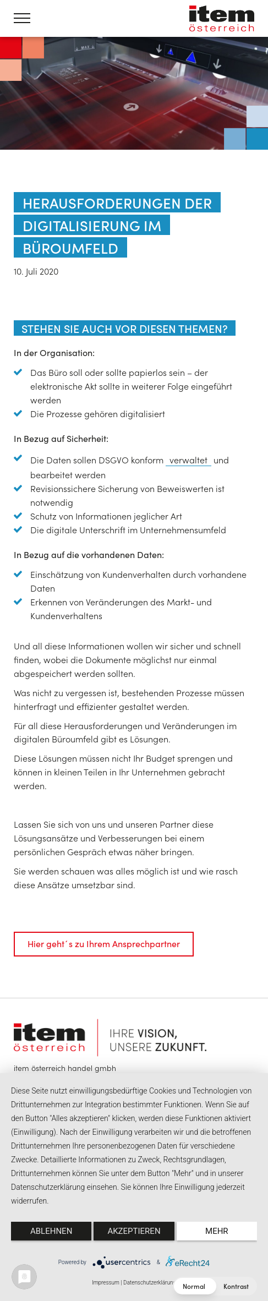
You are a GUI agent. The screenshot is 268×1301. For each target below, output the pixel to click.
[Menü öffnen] (22, 18)
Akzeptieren (133, 1231)
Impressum (105, 1283)
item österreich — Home (221, 18)
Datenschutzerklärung (149, 1283)
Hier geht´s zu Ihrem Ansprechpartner (104, 943)
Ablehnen (51, 1231)
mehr (216, 1231)
